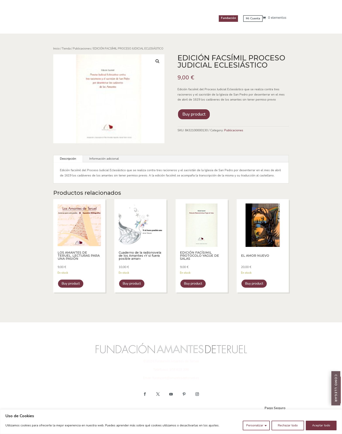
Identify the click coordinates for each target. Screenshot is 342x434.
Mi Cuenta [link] (252, 18)
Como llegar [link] (337, 398)
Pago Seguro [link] (275, 408)
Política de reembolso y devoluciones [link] (228, 408)
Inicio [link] (56, 49)
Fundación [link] (227, 18)
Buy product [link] (71, 283)
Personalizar (254, 425)
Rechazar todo (288, 425)
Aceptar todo (321, 425)
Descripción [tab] (68, 159)
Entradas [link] (337, 365)
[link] (274, 18)
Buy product (193, 114)
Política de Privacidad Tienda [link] (169, 408)
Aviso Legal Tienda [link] (73, 408)
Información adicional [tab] (104, 159)
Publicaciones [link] (82, 49)
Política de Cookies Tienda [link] (117, 408)
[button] (144, 394)
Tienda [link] (66, 49)
